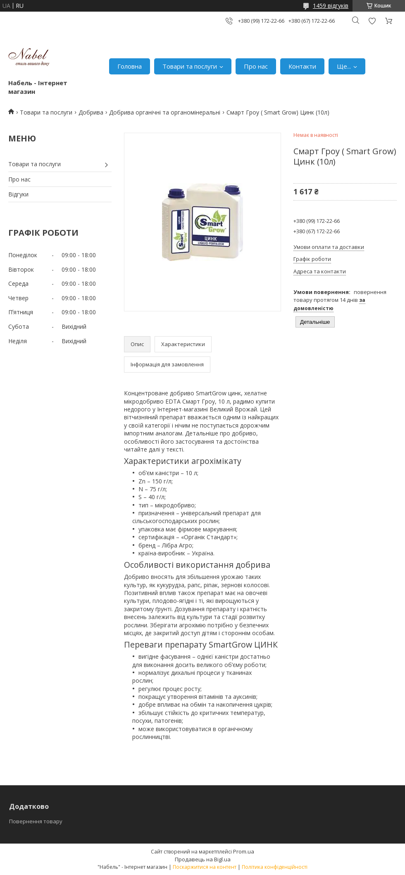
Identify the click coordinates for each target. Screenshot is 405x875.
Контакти (302, 66)
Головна (129, 66)
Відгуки (18, 194)
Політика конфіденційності (274, 866)
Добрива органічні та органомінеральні (164, 112)
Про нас (256, 66)
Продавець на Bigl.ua (203, 859)
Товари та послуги (189, 66)
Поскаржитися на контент (204, 866)
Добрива (91, 112)
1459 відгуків (330, 6)
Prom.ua (243, 851)
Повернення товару (35, 821)
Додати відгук (372, 20)
